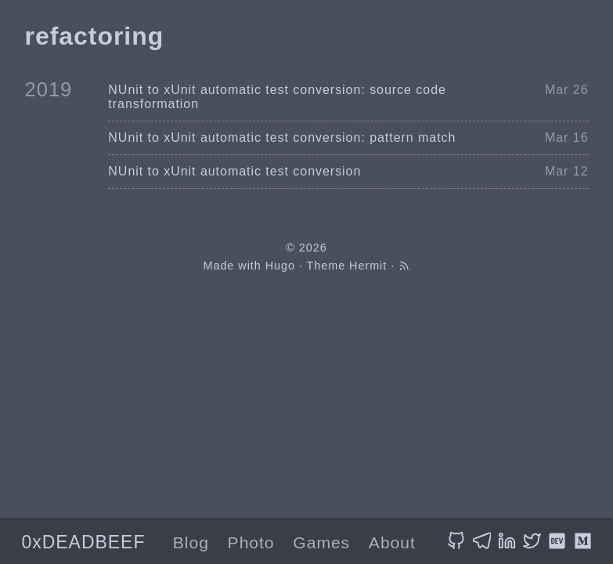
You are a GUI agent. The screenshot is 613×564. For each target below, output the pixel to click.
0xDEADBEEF (83, 542)
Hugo (280, 265)
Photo (251, 542)
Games (321, 542)
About (392, 542)
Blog (191, 542)
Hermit (368, 265)
